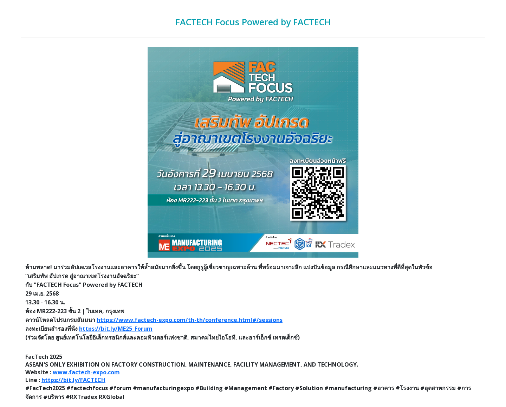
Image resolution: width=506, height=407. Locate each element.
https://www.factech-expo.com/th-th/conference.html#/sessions (190, 320)
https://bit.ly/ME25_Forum (116, 328)
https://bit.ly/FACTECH (73, 380)
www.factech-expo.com (86, 372)
